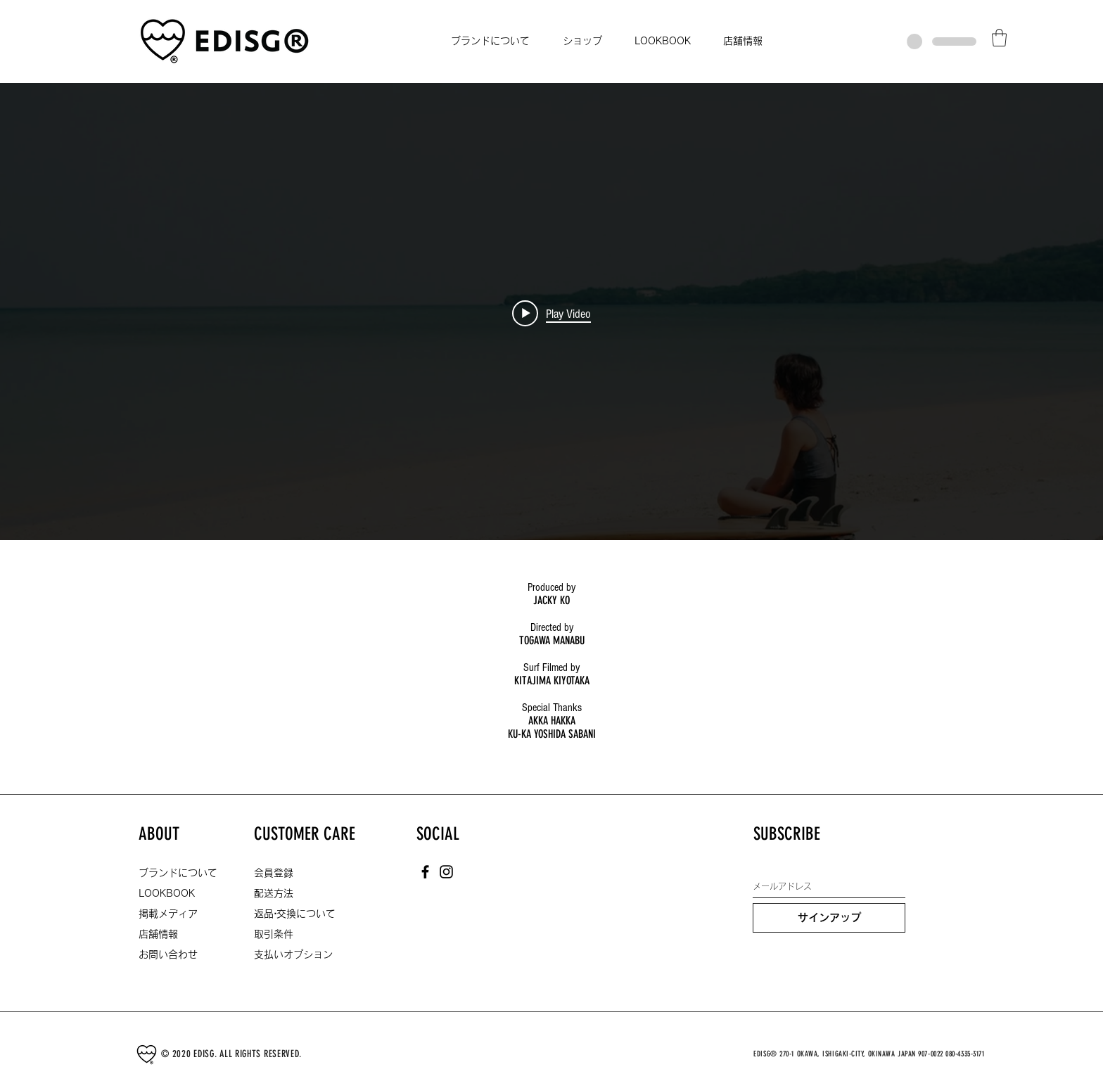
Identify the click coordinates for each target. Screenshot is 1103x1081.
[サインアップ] (829, 918)
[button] (999, 37)
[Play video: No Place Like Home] (551, 314)
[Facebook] (425, 872)
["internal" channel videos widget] (551, 313)
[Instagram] (446, 872)
